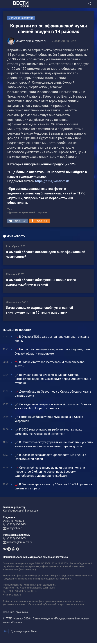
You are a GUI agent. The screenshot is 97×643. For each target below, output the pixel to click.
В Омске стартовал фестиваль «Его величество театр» (50, 364)
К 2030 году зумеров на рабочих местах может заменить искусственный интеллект (49, 431)
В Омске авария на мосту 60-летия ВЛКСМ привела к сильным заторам (53, 486)
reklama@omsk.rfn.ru (19, 542)
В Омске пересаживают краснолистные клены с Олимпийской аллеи (50, 457)
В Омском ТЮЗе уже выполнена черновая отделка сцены (52, 338)
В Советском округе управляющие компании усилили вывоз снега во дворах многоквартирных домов (54, 444)
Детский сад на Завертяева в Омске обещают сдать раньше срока (53, 393)
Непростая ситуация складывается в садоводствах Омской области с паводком (52, 351)
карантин (42, 212)
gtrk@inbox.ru (15, 528)
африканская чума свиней (21, 212)
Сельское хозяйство (21, 17)
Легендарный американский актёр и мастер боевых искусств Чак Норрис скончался (53, 406)
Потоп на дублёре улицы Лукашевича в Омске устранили (49, 419)
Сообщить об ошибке (15, 612)
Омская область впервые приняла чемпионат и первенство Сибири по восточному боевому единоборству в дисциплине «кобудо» (50, 472)
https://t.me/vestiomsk (52, 181)
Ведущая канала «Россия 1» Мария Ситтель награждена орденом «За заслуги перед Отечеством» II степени (53, 379)
